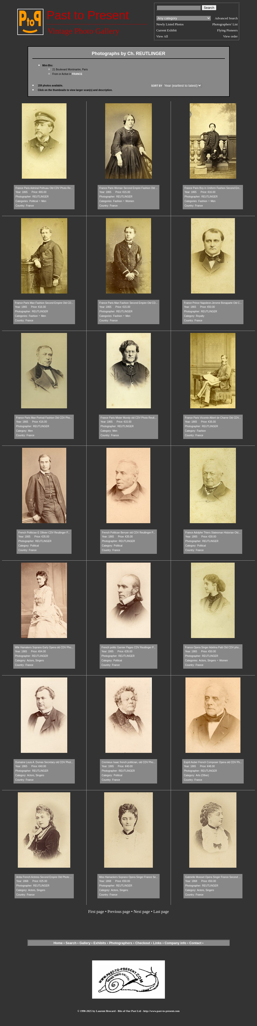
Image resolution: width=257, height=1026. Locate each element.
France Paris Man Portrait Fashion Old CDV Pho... (44, 417)
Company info (176, 943)
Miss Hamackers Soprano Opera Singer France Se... (128, 877)
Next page (142, 911)
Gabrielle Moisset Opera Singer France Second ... (213, 877)
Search (71, 943)
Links (157, 943)
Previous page (118, 911)
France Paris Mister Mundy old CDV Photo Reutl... (129, 417)
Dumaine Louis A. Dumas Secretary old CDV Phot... (44, 762)
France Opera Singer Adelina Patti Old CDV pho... (213, 647)
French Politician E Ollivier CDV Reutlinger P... (44, 532)
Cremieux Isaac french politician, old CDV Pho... (128, 762)
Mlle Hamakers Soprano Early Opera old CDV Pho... (44, 647)
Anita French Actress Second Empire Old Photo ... (44, 877)
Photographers (120, 943)
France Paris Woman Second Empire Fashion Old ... (128, 188)
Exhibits (99, 943)
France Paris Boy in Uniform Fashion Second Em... (212, 188)
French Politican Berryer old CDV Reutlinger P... (128, 532)
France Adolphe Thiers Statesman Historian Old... (212, 532)
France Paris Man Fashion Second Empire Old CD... (44, 303)
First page (96, 911)
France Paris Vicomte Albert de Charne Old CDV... (213, 417)
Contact (195, 943)
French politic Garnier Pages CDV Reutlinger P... (128, 647)
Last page (161, 911)
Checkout (142, 943)
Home (57, 943)
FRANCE (77, 74)
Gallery (84, 943)
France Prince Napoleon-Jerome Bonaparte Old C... (213, 303)
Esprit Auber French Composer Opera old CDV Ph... (213, 762)
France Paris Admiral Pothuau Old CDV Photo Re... (44, 188)
